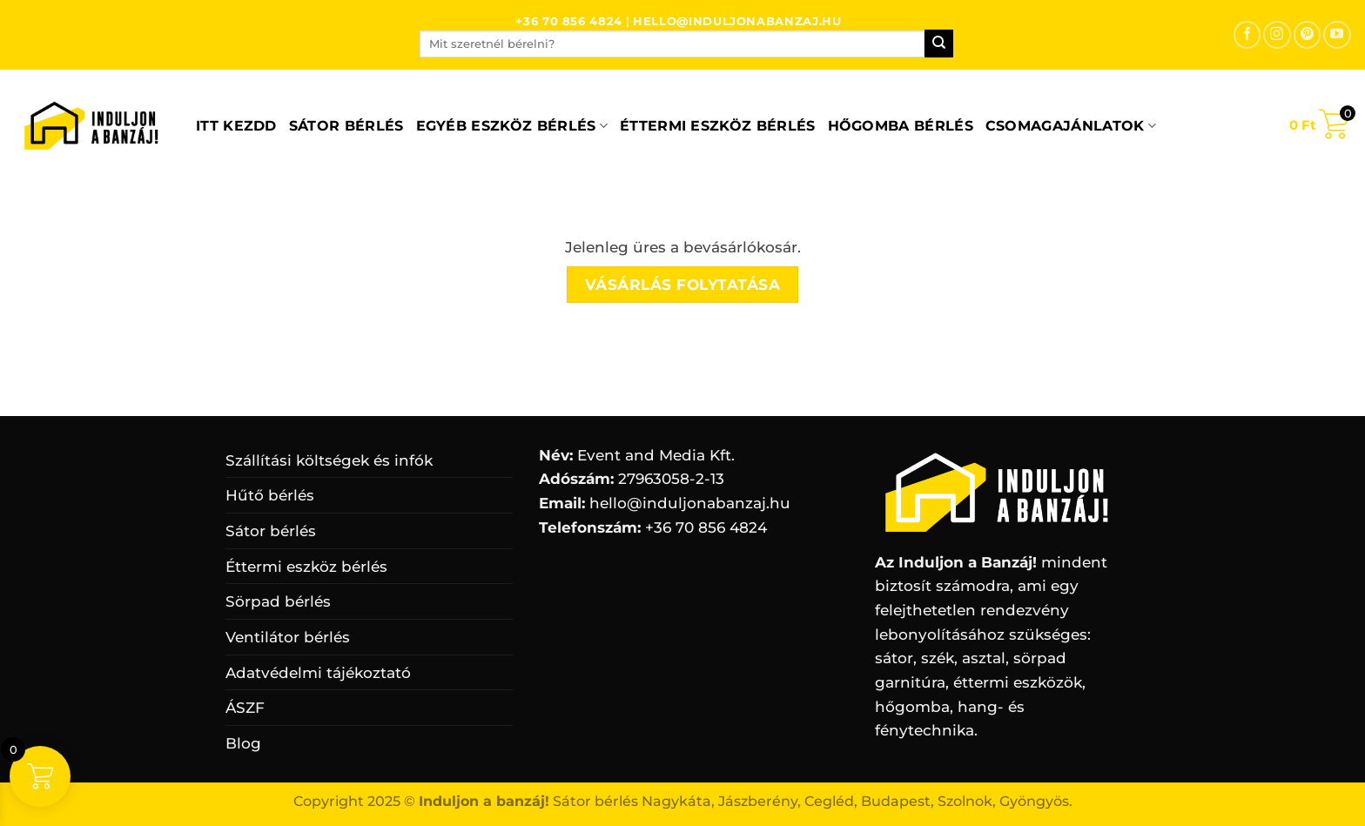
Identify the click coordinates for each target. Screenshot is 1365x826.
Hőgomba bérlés (900, 126)
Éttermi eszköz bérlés (718, 126)
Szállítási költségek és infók (329, 460)
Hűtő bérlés (269, 495)
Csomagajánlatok (1070, 126)
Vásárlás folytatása (683, 284)
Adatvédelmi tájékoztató (318, 672)
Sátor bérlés (346, 126)
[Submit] (938, 43)
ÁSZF (245, 707)
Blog (243, 743)
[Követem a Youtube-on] (1336, 35)
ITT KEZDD (236, 126)
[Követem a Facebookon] (1247, 35)
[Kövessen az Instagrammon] (1276, 35)
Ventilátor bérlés (287, 637)
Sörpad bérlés (278, 601)
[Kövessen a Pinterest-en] (1307, 35)
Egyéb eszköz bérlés (512, 126)
